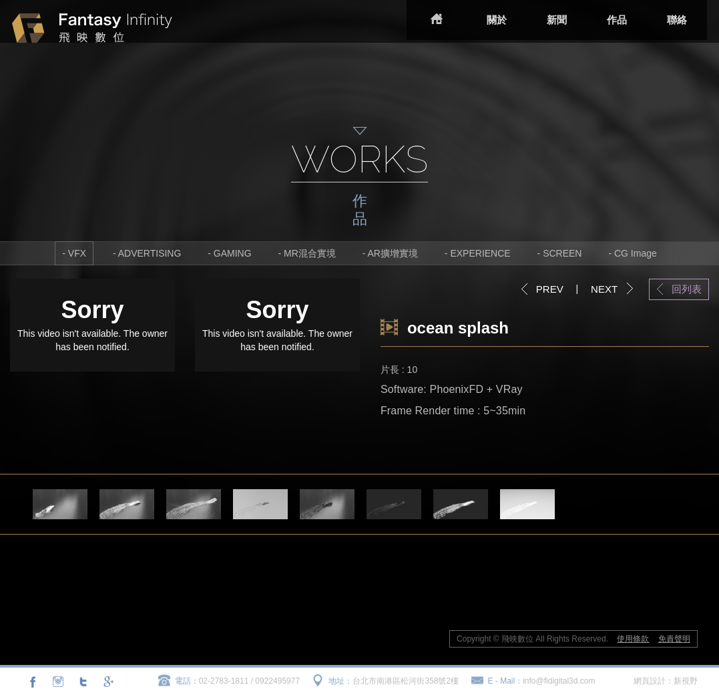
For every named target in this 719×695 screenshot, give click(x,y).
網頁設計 (650, 681)
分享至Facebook (33, 682)
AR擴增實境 (393, 253)
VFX (77, 253)
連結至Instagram (58, 682)
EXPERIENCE (480, 253)
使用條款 (633, 639)
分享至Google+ (107, 682)
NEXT (604, 289)
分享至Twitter (83, 682)
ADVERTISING (150, 253)
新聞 (547, 19)
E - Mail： (505, 681)
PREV (549, 289)
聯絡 (668, 19)
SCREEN (562, 253)
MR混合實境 (310, 253)
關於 (487, 19)
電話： (187, 681)
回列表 (687, 289)
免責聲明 (674, 639)
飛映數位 (133, 34)
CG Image (635, 253)
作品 (607, 19)
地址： (340, 681)
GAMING (233, 253)
